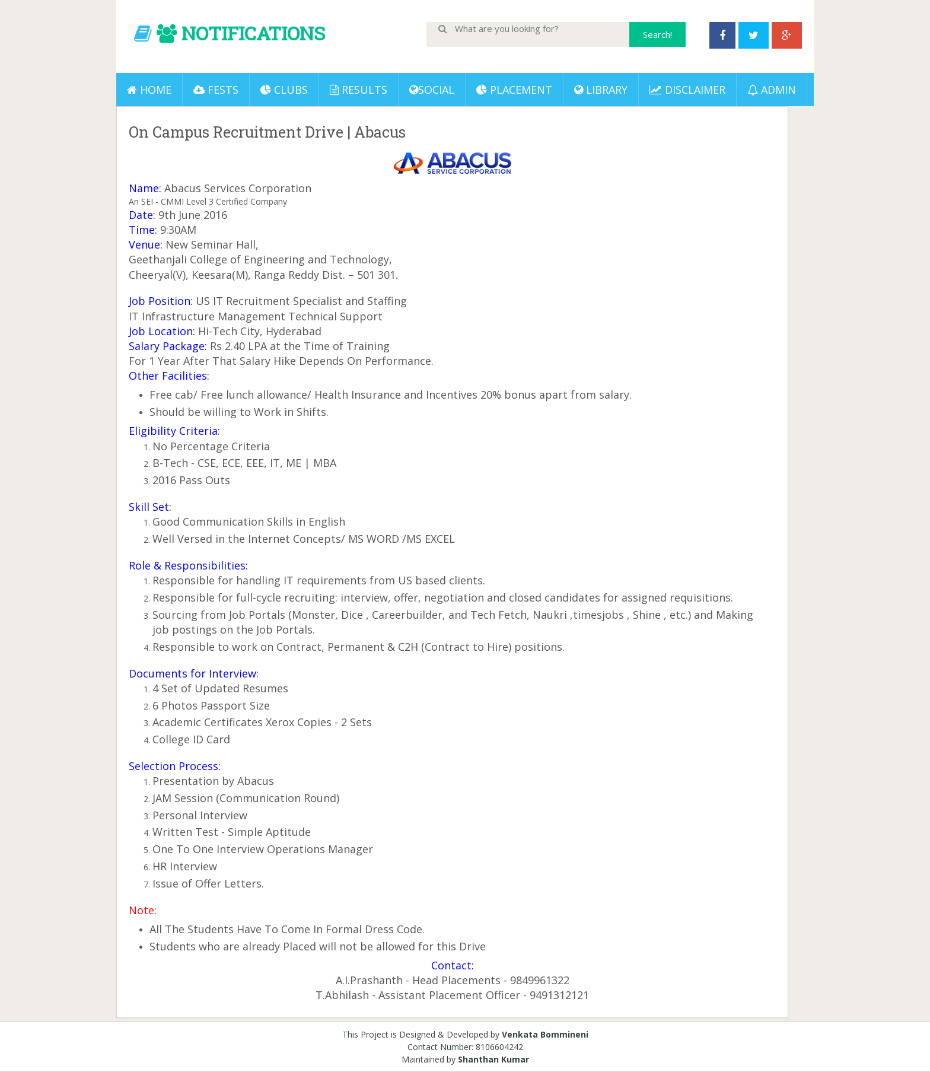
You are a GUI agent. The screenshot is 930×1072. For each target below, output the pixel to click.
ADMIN (771, 89)
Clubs (284, 89)
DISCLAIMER (687, 89)
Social (431, 89)
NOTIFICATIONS (253, 33)
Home (149, 89)
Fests (215, 89)
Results (358, 89)
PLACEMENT (514, 89)
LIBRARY (601, 89)
